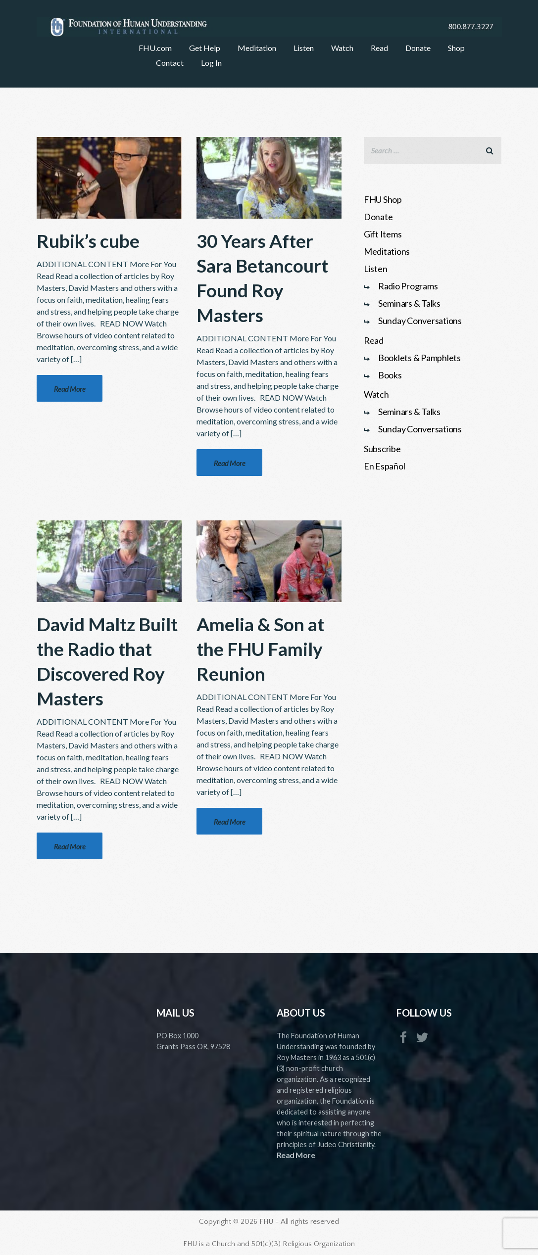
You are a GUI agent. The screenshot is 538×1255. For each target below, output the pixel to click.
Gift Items (383, 234)
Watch (376, 394)
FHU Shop (383, 199)
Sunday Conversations (420, 320)
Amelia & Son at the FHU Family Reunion (260, 649)
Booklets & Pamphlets (419, 357)
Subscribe (382, 448)
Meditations (387, 251)
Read (374, 340)
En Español (384, 466)
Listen (376, 268)
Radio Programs (408, 285)
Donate (378, 216)
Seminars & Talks (409, 303)
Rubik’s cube (88, 241)
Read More (296, 1155)
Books (390, 375)
